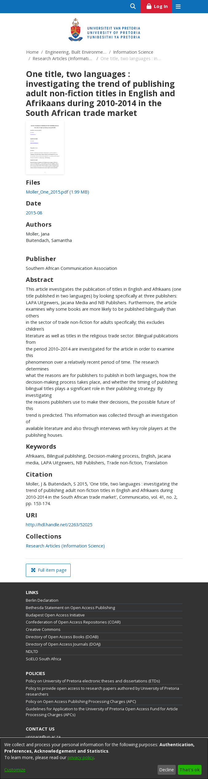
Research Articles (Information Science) (63, 58)
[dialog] (104, 758)
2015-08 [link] (34, 213)
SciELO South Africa (43, 659)
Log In (159, 5)
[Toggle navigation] (178, 6)
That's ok (189, 770)
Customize (15, 770)
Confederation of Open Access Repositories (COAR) (73, 622)
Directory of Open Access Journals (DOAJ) (63, 644)
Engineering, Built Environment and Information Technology (76, 52)
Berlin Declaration (42, 600)
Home (32, 52)
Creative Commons (43, 629)
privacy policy (81, 757)
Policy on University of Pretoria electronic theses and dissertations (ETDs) (93, 681)
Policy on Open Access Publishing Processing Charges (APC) (81, 701)
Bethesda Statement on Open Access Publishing (70, 607)
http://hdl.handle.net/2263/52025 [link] (59, 525)
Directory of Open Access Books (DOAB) (62, 636)
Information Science (133, 52)
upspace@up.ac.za (43, 736)
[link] (57, 192)
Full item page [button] (49, 570)
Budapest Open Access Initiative (55, 615)
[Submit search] (133, 6)
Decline (166, 770)
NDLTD (32, 651)
